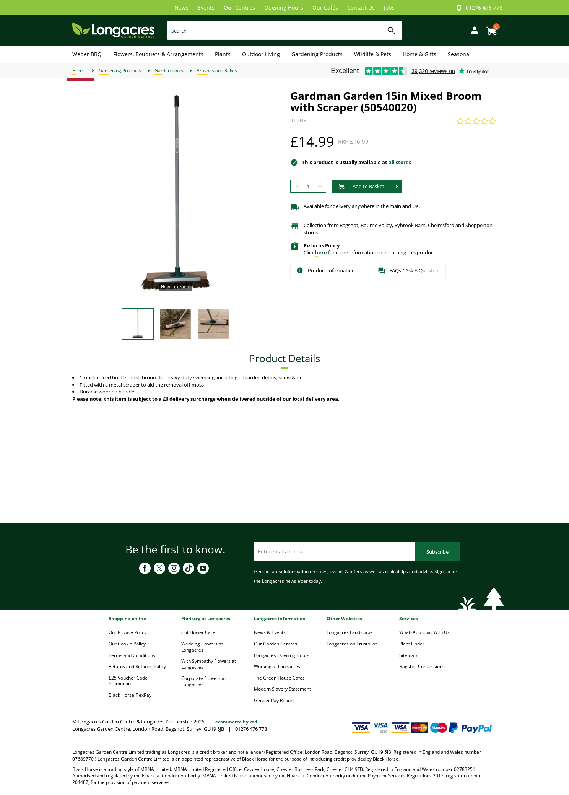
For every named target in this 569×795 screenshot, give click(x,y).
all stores (400, 162)
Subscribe (437, 551)
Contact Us (361, 7)
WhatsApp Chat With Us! (425, 632)
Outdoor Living (261, 54)
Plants (223, 54)
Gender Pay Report (274, 700)
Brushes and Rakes (217, 70)
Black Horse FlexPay (130, 695)
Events (206, 7)
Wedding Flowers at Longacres (202, 647)
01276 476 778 (484, 7)
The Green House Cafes (279, 678)
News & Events (270, 632)
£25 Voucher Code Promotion (128, 681)
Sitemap (408, 655)
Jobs (389, 7)
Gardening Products (317, 54)
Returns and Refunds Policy (137, 666)
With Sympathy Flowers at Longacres (208, 664)
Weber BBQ (87, 54)
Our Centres (239, 7)
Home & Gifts (419, 54)
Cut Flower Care (198, 632)
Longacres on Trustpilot (352, 644)
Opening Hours (283, 7)
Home (78, 70)
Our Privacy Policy (127, 632)
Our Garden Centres (275, 644)
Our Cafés (325, 7)
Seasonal (459, 54)
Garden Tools (168, 70)
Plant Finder (411, 644)
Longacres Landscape (350, 632)
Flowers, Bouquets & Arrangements (158, 54)
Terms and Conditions (132, 655)
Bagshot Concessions (422, 666)
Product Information (325, 270)
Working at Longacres (277, 666)
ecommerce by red (236, 722)
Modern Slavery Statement (282, 689)
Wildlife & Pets (372, 54)
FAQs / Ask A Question (409, 271)
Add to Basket (361, 186)
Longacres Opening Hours (281, 655)
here (321, 252)
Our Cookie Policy (127, 644)
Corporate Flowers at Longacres (203, 681)
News (181, 7)
